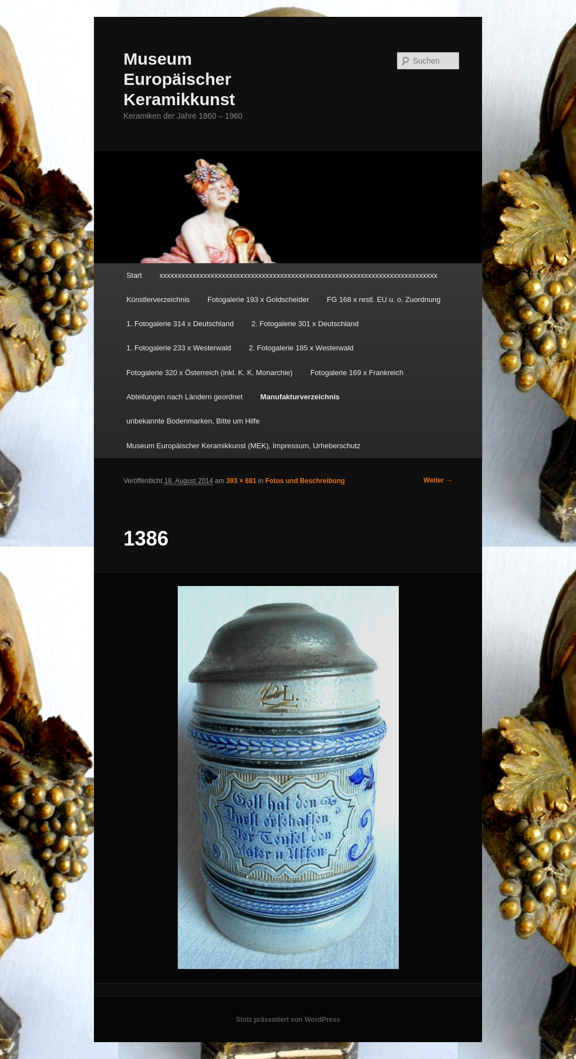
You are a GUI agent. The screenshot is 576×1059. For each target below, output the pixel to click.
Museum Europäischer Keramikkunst (179, 79)
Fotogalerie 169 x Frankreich (356, 372)
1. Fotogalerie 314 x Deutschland (180, 323)
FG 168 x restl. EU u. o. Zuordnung (383, 299)
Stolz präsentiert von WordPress (288, 1020)
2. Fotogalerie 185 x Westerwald (301, 348)
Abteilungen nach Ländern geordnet (185, 397)
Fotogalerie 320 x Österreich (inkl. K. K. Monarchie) (210, 372)
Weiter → (438, 480)
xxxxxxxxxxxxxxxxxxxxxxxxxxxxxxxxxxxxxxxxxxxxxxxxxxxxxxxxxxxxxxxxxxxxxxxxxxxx (299, 275)
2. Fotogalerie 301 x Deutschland (305, 323)
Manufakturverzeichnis (300, 397)
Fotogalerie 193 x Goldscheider (258, 299)
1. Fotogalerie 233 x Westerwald (179, 348)
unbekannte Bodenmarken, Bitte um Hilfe (193, 421)
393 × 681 (241, 481)
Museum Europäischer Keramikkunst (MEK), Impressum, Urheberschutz (244, 445)
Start (134, 275)
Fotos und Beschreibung (305, 481)
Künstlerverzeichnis (158, 299)
